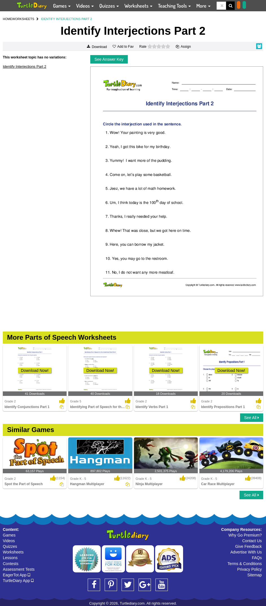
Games (9, 535)
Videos (9, 541)
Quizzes (10, 546)
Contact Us (252, 541)
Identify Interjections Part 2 (24, 66)
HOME (7, 19)
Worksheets (13, 552)
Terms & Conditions (245, 563)
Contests (10, 563)
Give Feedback (248, 546)
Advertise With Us (246, 552)
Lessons (10, 557)
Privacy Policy (249, 569)
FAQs (257, 557)
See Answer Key (109, 59)
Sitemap (254, 575)
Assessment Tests (19, 569)
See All (251, 417)
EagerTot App (16, 575)
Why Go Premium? (245, 535)
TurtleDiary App (18, 580)
